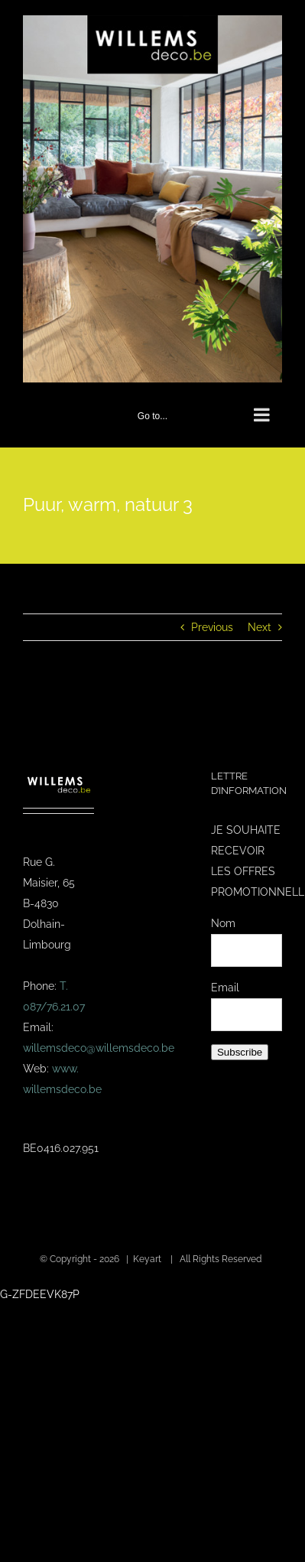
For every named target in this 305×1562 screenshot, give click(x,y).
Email (225, 987)
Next (259, 627)
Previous (212, 627)
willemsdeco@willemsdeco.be (98, 1048)
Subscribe (239, 1052)
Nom (223, 923)
